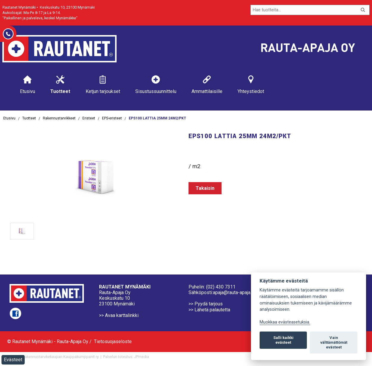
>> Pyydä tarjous (206, 304)
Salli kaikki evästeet (283, 340)
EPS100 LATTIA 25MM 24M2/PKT (157, 118)
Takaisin (205, 188)
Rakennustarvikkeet (59, 118)
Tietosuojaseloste (113, 341)
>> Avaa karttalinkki (119, 315)
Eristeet (88, 118)
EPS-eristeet (112, 118)
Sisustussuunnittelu (155, 84)
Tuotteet (60, 84)
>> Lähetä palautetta (209, 310)
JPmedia (141, 356)
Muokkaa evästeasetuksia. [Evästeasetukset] (285, 322)
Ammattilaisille (207, 84)
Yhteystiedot (251, 84)
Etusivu (27, 84)
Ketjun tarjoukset (103, 84)
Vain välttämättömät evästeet (333, 342)
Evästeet (13, 359)
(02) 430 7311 (221, 287)
